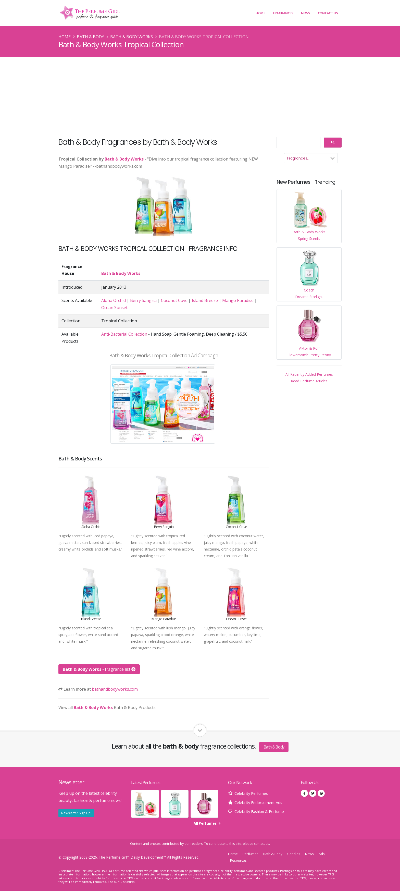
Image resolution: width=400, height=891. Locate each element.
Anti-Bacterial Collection (124, 334)
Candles (298, 853)
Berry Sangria (143, 300)
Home (260, 13)
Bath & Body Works (131, 37)
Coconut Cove (174, 300)
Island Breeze (205, 300)
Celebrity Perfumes (252, 793)
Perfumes (251, 853)
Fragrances (283, 13)
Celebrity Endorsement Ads (260, 802)
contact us (261, 843)
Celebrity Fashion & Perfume (261, 811)
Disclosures (128, 882)
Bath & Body (90, 37)
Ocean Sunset (114, 307)
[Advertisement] (200, 95)
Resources (239, 860)
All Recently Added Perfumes (309, 374)
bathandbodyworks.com (115, 689)
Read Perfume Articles (309, 381)
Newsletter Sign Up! (76, 813)
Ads (327, 853)
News (305, 13)
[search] (298, 143)
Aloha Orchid (113, 300)
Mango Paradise (238, 300)
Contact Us (328, 13)
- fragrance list (99, 669)
